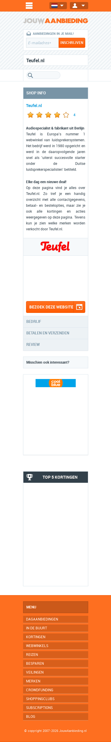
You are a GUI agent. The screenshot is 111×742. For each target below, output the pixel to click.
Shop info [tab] (36, 93)
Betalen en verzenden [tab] (47, 333)
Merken (33, 681)
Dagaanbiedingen (42, 619)
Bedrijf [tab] (33, 321)
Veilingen (35, 672)
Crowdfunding (39, 690)
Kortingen (35, 637)
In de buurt (36, 628)
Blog (30, 717)
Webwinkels (37, 646)
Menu (31, 607)
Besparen (35, 663)
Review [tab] (33, 344)
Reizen (32, 655)
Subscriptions (39, 708)
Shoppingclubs (40, 699)
